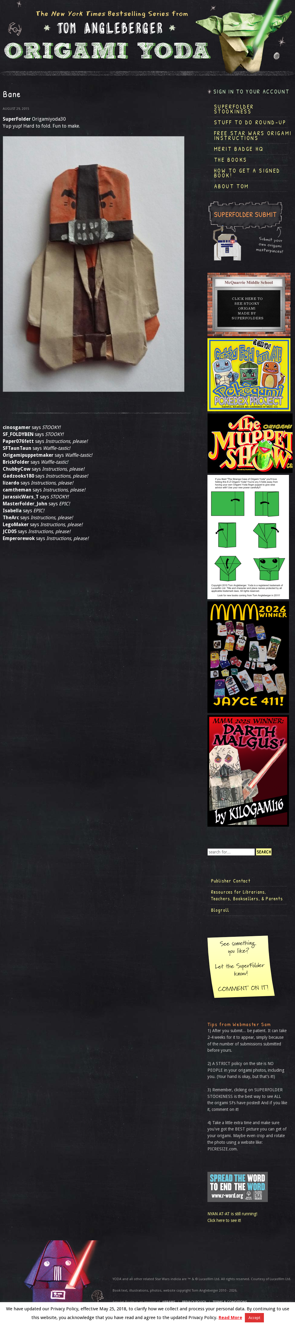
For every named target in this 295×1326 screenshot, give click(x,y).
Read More (230, 1317)
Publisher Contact (230, 880)
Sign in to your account (251, 91)
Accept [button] (254, 1317)
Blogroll (220, 910)
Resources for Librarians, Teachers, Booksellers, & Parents (247, 895)
